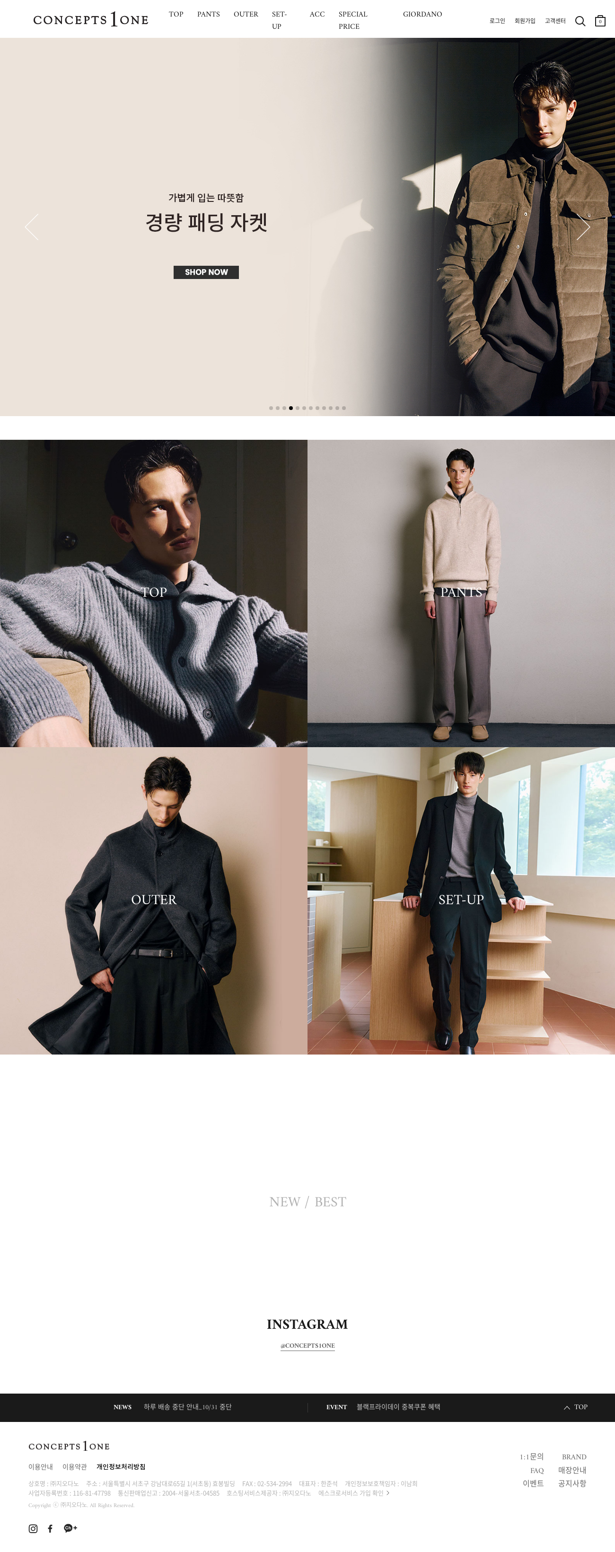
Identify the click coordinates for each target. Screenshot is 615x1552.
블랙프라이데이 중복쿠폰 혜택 (398, 1407)
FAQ (537, 1471)
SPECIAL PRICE (353, 21)
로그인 (497, 21)
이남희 (409, 1483)
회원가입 (525, 21)
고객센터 (555, 21)
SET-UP (279, 21)
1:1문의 (531, 1457)
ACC (317, 14)
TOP (176, 14)
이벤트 (533, 1484)
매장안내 (572, 1471)
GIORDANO (422, 14)
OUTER (246, 14)
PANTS (208, 14)
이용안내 (40, 1468)
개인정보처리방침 (121, 1468)
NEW (284, 1203)
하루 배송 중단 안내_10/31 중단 (188, 1407)
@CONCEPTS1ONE (308, 1346)
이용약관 (74, 1468)
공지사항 (572, 1484)
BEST (330, 1203)
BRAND (574, 1457)
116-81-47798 (92, 1492)
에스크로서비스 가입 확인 (351, 1492)
